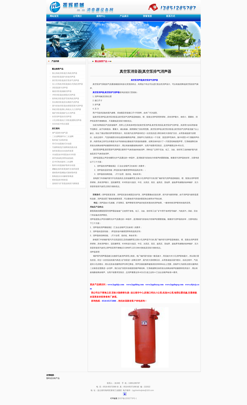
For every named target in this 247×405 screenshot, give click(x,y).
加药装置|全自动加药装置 (62, 151)
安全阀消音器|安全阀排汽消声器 (65, 102)
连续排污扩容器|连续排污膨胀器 (65, 183)
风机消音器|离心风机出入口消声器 (66, 109)
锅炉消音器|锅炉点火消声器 (63, 113)
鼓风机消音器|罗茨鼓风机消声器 (65, 98)
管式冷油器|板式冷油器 (62, 144)
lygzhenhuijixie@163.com (143, 390)
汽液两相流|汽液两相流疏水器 (64, 147)
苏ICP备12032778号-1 (127, 398)
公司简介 (77, 16)
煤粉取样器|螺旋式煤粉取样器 (64, 173)
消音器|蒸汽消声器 (60, 88)
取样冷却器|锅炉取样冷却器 (63, 165)
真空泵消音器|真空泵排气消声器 (65, 80)
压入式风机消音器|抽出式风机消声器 (67, 84)
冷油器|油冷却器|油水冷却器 (64, 154)
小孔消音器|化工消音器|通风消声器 (66, 120)
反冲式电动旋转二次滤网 (62, 162)
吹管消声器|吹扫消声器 (62, 116)
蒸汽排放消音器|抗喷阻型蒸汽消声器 (67, 106)
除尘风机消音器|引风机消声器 (64, 73)
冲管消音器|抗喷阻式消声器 (63, 95)
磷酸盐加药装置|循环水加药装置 (65, 169)
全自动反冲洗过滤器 (60, 124)
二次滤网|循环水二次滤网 (62, 136)
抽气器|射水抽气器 (60, 133)
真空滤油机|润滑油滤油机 (62, 158)
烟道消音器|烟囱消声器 (62, 91)
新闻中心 (100, 16)
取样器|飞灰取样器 (60, 140)
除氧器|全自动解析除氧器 (62, 176)
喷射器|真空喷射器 (60, 180)
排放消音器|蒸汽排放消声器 (63, 77)
